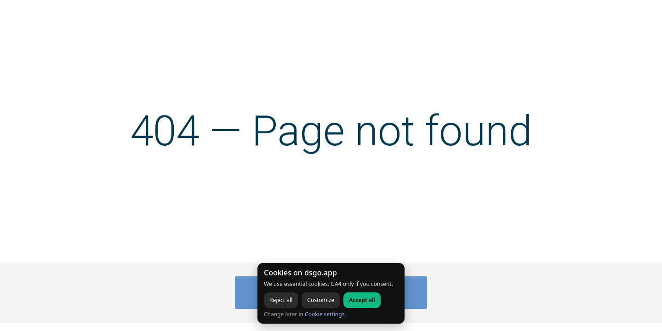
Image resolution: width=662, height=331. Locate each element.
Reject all (280, 300)
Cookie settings (324, 314)
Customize (320, 300)
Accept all (362, 300)
